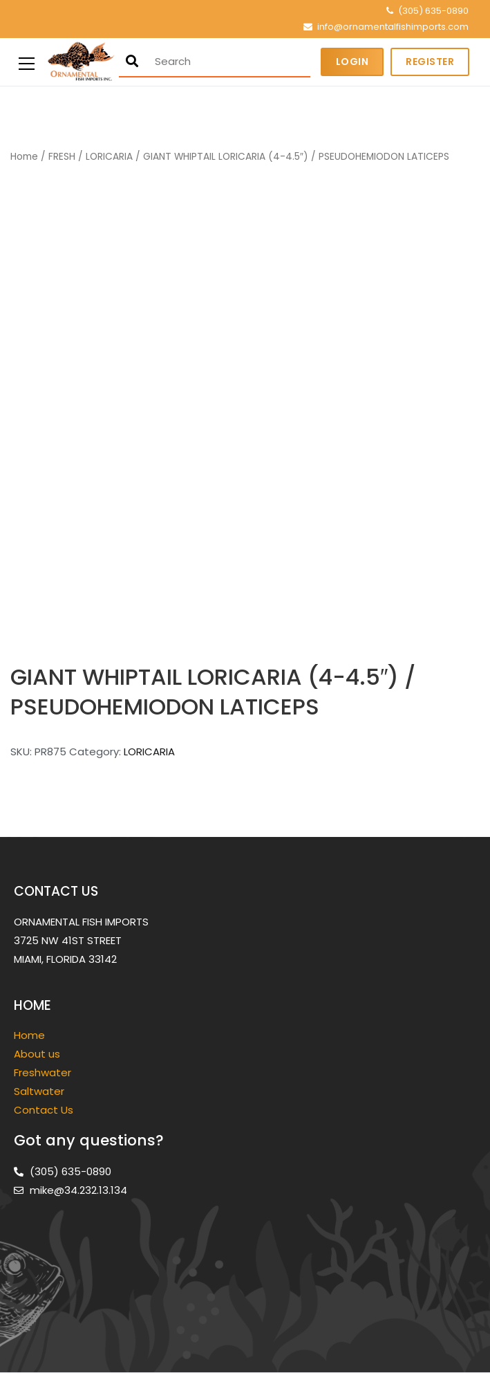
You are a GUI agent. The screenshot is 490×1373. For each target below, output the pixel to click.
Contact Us (43, 1110)
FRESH (61, 156)
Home (24, 156)
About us (37, 1054)
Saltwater (40, 1091)
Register (430, 61)
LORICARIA (109, 156)
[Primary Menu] (26, 62)
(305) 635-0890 (433, 10)
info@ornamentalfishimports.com (393, 26)
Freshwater (44, 1072)
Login (352, 61)
